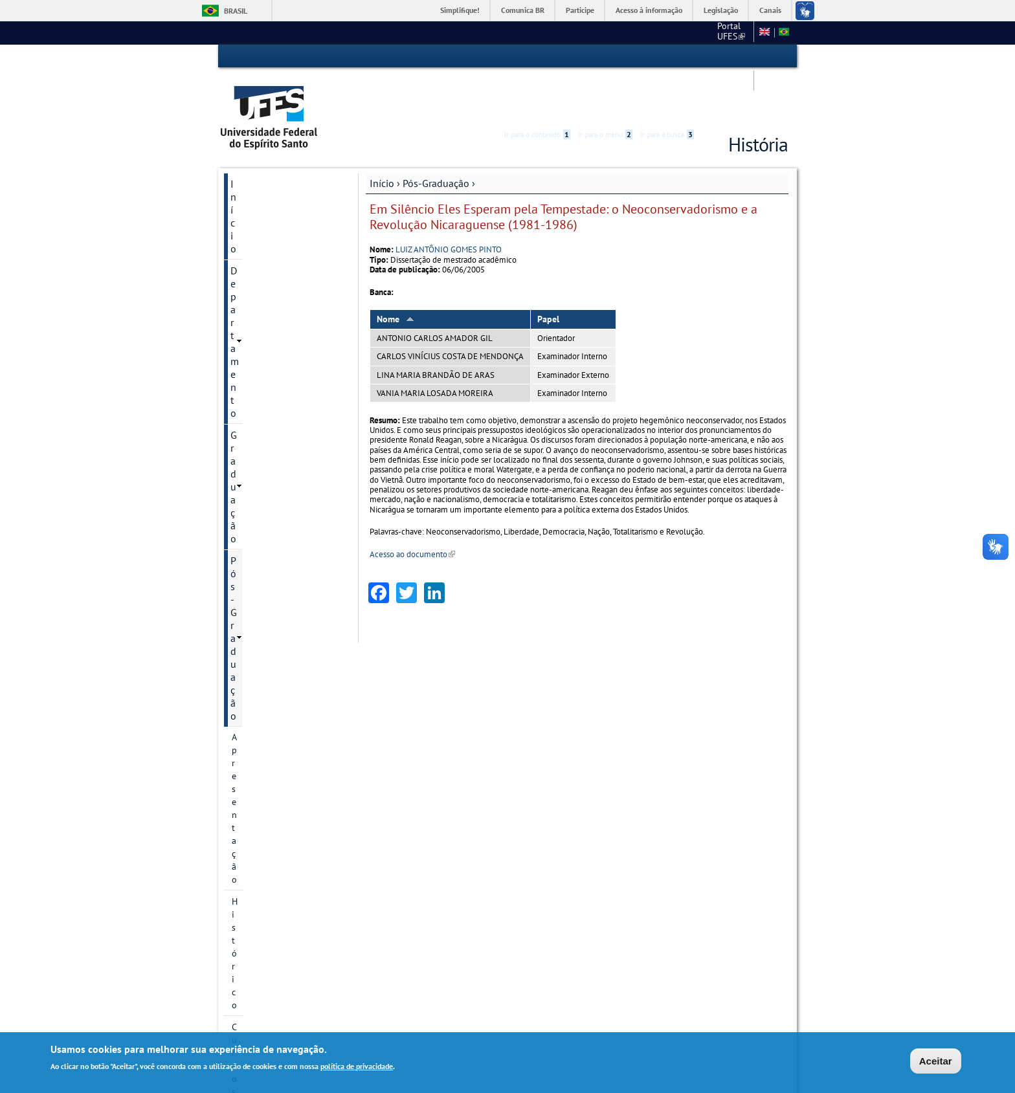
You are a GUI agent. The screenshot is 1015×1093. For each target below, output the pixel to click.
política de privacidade (356, 1066)
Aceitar (935, 1060)
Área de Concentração (275, 288)
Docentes (250, 389)
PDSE (242, 657)
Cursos (245, 266)
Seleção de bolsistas (271, 556)
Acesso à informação (649, 10)
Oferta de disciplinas (272, 512)
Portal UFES (563, 32)
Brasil (235, 11)
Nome (395, 270)
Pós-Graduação (436, 133)
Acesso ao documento (412, 505)
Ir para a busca (667, 56)
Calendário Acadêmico (279, 919)
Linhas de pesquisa (269, 310)
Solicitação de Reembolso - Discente (284, 825)
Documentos (256, 635)
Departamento (261, 156)
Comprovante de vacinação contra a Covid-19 (285, 790)
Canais (770, 10)
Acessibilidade (710, 56)
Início (382, 133)
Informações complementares (264, 606)
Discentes (250, 411)
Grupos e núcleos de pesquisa (272, 360)
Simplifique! (460, 10)
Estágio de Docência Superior (272, 755)
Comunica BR (522, 10)
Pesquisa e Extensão (275, 897)
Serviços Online (265, 963)
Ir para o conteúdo (537, 56)
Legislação (721, 10)
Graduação (254, 178)
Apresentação (258, 222)
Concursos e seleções (277, 941)
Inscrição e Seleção (269, 534)
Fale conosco (724, 32)
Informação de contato (276, 853)
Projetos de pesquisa (273, 332)
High (725, 56)
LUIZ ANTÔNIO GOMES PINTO (449, 200)
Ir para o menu (605, 56)
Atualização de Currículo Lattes (280, 720)
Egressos (249, 433)
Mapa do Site (663, 32)
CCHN (614, 32)
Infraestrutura (259, 578)
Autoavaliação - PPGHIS (278, 875)
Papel (548, 270)
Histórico (249, 244)
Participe (580, 10)
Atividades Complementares (265, 685)
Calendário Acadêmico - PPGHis (278, 461)
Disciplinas (253, 490)
